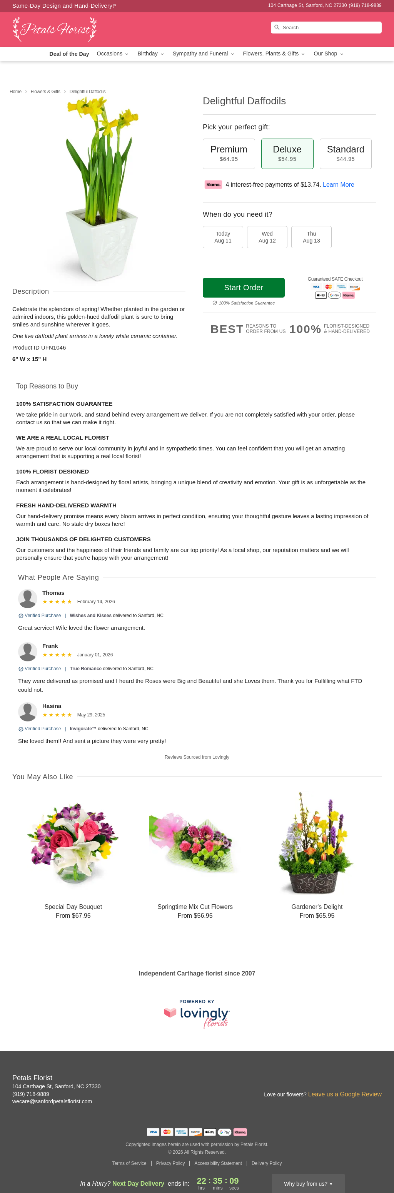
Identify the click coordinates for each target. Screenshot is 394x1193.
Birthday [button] (151, 53)
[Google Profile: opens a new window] (376, 1078)
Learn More (338, 184)
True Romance (86, 668)
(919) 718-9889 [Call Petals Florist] (30, 1094)
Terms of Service (129, 1163)
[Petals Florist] (67, 29)
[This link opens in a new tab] (197, 1014)
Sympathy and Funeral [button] (204, 53)
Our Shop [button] (329, 53)
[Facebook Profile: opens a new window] (359, 1078)
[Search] (326, 27)
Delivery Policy (267, 1163)
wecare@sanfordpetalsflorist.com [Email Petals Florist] (52, 1101)
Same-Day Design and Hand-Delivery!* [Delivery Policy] (64, 5)
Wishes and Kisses (91, 615)
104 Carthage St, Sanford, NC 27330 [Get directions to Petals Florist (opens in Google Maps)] (56, 1086)
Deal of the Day (69, 54)
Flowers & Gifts (45, 91)
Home (16, 91)
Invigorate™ (83, 728)
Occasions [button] (113, 53)
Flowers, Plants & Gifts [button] (274, 53)
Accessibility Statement (218, 1163)
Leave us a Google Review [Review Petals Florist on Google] (345, 1094)
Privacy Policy (170, 1163)
